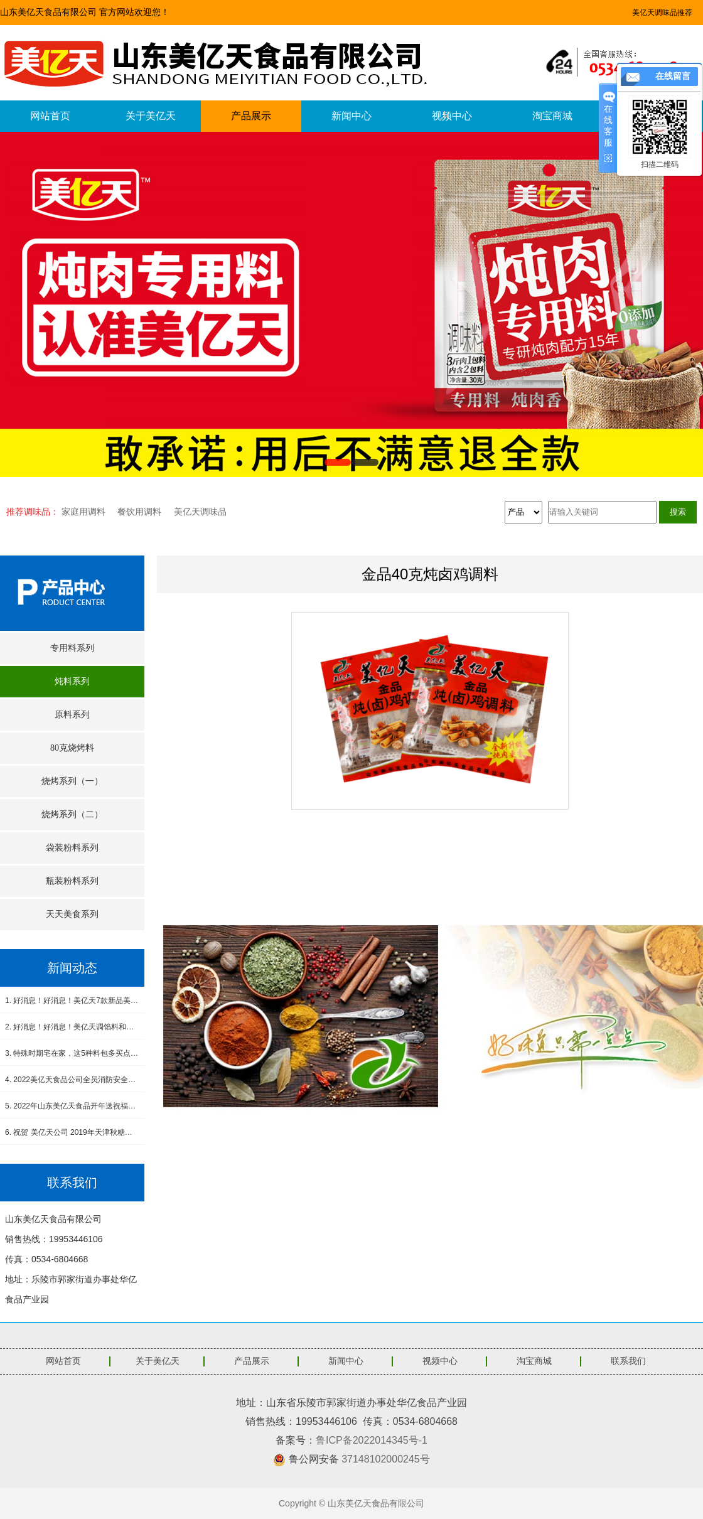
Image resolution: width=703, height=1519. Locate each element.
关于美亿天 (151, 115)
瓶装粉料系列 (72, 881)
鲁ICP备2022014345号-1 (371, 1440)
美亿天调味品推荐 (662, 12)
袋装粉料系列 (72, 847)
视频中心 (452, 115)
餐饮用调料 (139, 512)
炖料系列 (72, 681)
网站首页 (50, 115)
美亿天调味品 (200, 512)
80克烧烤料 (72, 748)
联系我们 (628, 1361)
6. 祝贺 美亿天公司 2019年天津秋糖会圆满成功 (72, 1132)
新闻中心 (351, 115)
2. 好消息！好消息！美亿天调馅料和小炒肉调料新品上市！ (72, 1027)
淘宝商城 (552, 115)
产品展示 (251, 115)
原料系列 (72, 714)
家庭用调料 (83, 512)
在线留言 (672, 76)
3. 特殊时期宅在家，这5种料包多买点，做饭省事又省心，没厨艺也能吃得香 (72, 1053)
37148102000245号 (385, 1459)
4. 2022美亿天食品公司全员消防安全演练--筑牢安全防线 (72, 1079)
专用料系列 (72, 648)
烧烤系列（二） (72, 814)
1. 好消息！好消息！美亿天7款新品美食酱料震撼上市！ (72, 1000)
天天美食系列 (72, 914)
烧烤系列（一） (72, 781)
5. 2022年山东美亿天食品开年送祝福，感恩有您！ (72, 1106)
